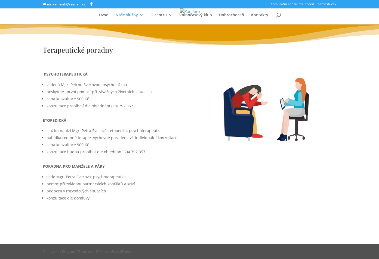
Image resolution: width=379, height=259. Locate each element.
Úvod (104, 15)
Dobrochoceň (231, 15)
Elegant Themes (77, 251)
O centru (158, 15)
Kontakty (259, 15)
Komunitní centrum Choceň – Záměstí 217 (303, 4)
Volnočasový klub (195, 15)
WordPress (120, 251)
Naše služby (127, 15)
